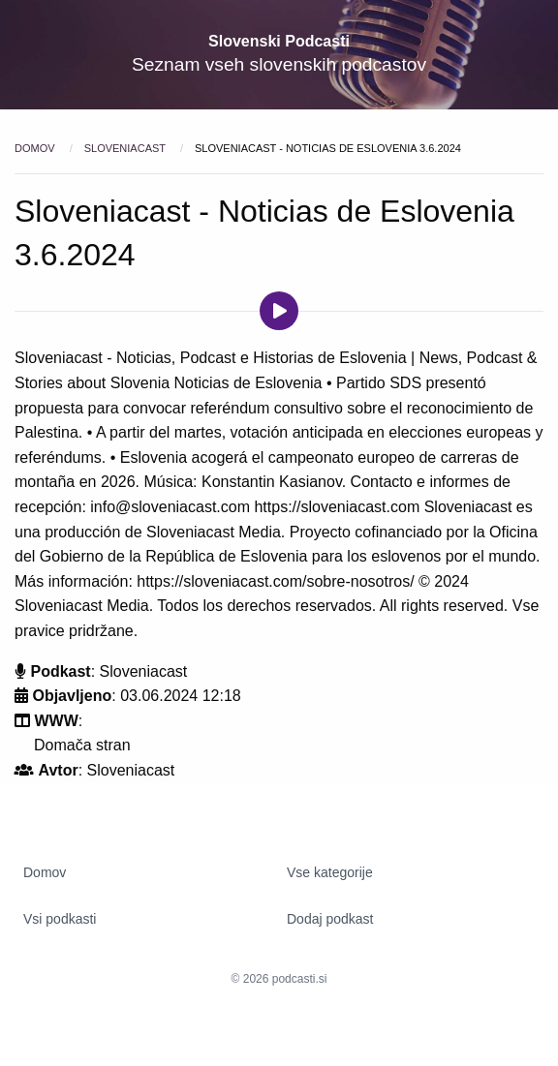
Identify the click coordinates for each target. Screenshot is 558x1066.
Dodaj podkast (330, 919)
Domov (36, 148)
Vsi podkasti (59, 919)
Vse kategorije (330, 872)
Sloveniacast (126, 148)
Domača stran (82, 745)
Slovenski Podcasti (279, 41)
